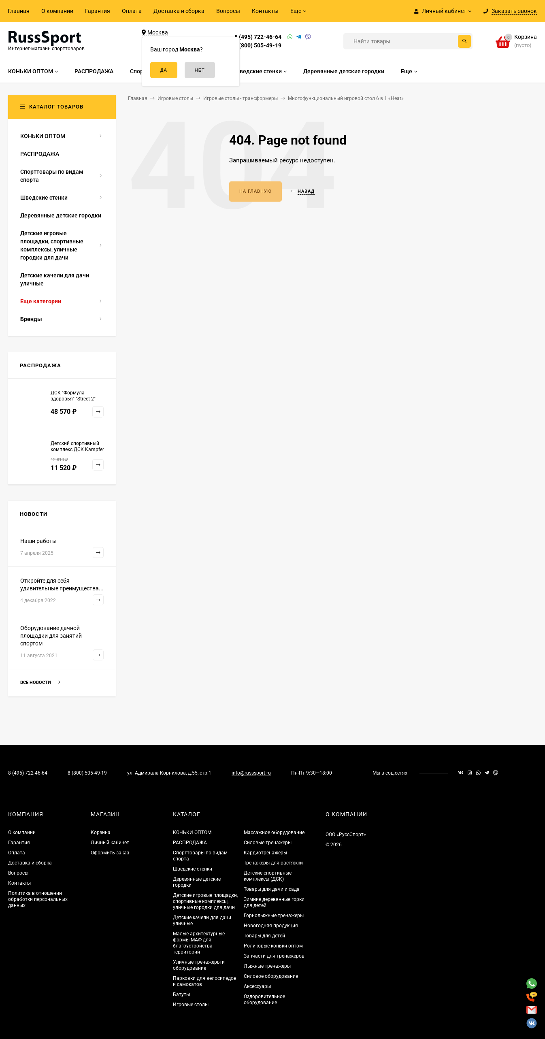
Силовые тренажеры (268, 842)
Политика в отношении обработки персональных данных (38, 899)
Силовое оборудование (271, 976)
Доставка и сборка (178, 11)
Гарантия (97, 11)
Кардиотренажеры (265, 853)
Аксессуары (257, 986)
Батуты (181, 994)
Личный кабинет (110, 842)
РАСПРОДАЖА (190, 842)
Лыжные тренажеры (267, 966)
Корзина (101, 832)
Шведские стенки (192, 869)
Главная (19, 11)
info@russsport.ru (251, 773)
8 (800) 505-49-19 (257, 45)
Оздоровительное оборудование (264, 999)
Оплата (132, 11)
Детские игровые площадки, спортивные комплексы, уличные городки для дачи (205, 901)
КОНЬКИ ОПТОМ (192, 832)
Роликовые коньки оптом (273, 946)
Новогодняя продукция (271, 925)
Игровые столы (191, 1004)
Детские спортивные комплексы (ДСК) (268, 876)
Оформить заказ (110, 853)
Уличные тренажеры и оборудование (199, 965)
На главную (255, 191)
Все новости (40, 682)
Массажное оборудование (274, 832)
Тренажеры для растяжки (273, 863)
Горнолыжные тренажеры (274, 915)
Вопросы (228, 11)
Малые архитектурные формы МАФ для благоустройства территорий (199, 943)
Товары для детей (264, 936)
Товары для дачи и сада (272, 889)
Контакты (265, 11)
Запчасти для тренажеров (274, 956)
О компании (57, 11)
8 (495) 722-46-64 (257, 37)
